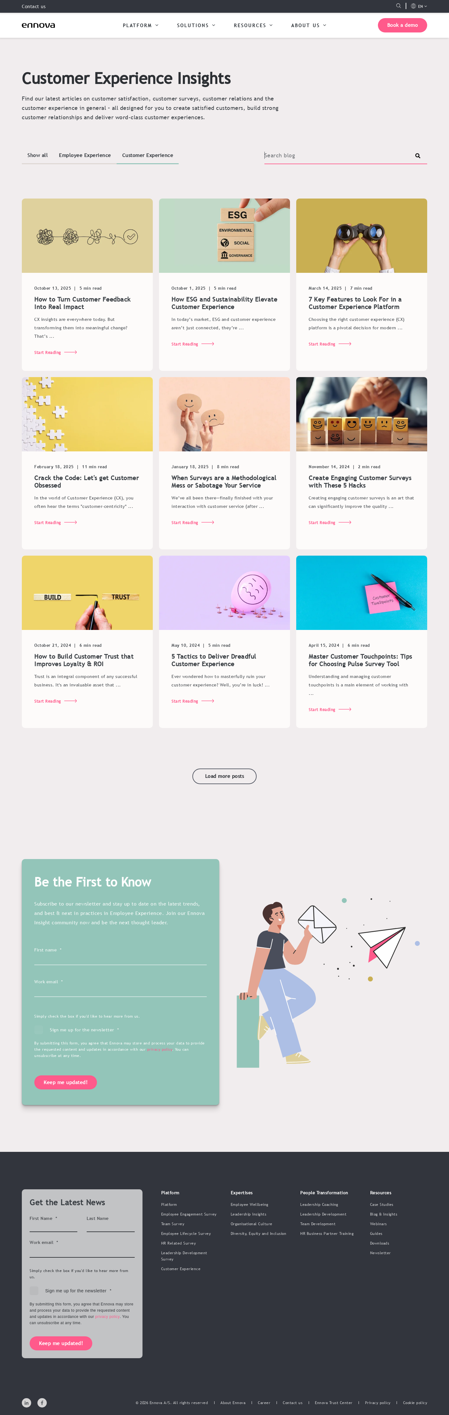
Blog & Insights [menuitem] (384, 1214)
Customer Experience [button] (147, 155)
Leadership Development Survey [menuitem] (184, 1256)
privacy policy (159, 1068)
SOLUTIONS (196, 25)
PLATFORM (140, 25)
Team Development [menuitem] (318, 1224)
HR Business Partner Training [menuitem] (327, 1233)
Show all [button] (37, 155)
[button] (224, 776)
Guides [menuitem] (376, 1233)
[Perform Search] (418, 156)
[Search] (345, 155)
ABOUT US (308, 25)
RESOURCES (253, 25)
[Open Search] (398, 6)
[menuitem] (232, 1402)
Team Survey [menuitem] (173, 1224)
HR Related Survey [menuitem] (178, 1243)
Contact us (34, 6)
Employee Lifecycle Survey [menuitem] (186, 1233)
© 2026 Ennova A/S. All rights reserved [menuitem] (172, 1403)
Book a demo (402, 25)
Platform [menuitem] (169, 1204)
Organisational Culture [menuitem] (252, 1224)
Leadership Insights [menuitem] (249, 1214)
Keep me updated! (66, 1100)
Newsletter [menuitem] (380, 1253)
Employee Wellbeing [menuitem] (249, 1204)
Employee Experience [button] (85, 155)
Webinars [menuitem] (378, 1224)
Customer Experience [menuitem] (181, 1269)
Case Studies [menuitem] (381, 1204)
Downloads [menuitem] (379, 1243)
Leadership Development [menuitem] (323, 1214)
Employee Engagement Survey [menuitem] (189, 1214)
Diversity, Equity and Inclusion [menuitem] (259, 1233)
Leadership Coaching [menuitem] (319, 1204)
